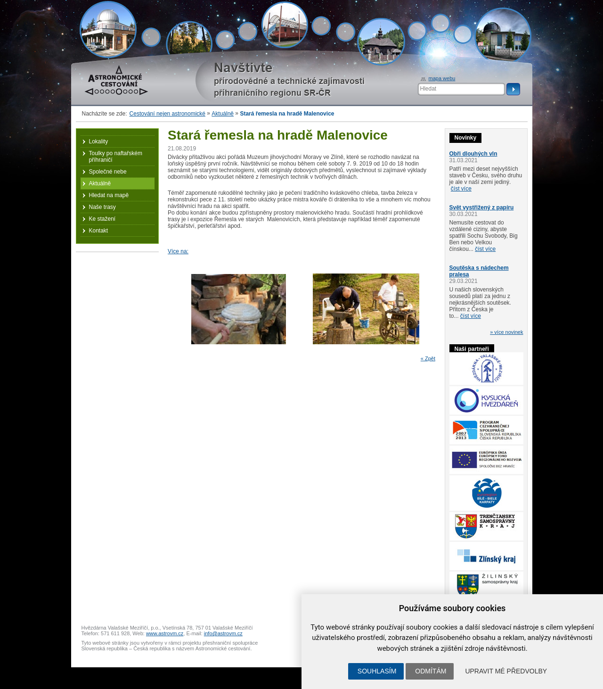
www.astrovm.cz (164, 633)
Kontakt (98, 230)
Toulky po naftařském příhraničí (115, 156)
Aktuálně (223, 113)
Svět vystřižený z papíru (481, 207)
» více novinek (506, 332)
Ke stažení (102, 219)
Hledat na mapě (109, 195)
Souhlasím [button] (377, 671)
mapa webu (442, 78)
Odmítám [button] (430, 671)
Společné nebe (108, 171)
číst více (461, 188)
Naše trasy (102, 207)
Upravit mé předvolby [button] (506, 671)
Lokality (98, 141)
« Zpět (428, 358)
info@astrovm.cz (223, 633)
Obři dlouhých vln (473, 153)
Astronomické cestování (116, 80)
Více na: (178, 251)
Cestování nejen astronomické (167, 113)
